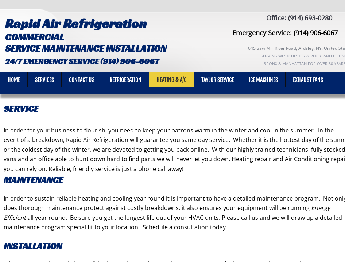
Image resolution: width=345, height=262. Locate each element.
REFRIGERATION (125, 79)
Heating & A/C (171, 79)
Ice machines (263, 79)
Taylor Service (217, 79)
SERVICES (44, 79)
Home (14, 79)
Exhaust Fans (308, 79)
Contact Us (81, 79)
